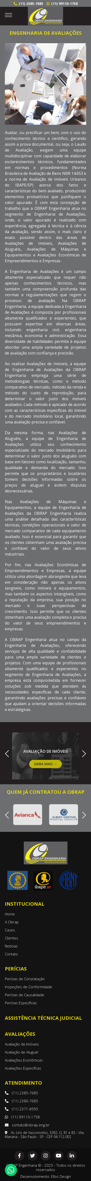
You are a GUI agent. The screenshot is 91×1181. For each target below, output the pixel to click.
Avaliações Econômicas (24, 1060)
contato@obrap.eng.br (27, 1124)
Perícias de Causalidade (24, 994)
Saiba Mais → (45, 771)
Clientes (11, 938)
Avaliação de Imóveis (22, 1044)
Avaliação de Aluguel (21, 1052)
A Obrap (12, 921)
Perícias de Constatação (25, 978)
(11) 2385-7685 (28, 3)
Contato (11, 954)
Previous (8, 753)
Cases (10, 930)
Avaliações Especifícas (23, 1068)
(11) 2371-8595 (21, 1108)
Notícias (11, 946)
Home (10, 913)
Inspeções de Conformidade (28, 986)
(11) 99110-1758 (62, 3)
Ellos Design (61, 1176)
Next (82, 753)
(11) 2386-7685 (21, 1100)
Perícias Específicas (21, 1002)
